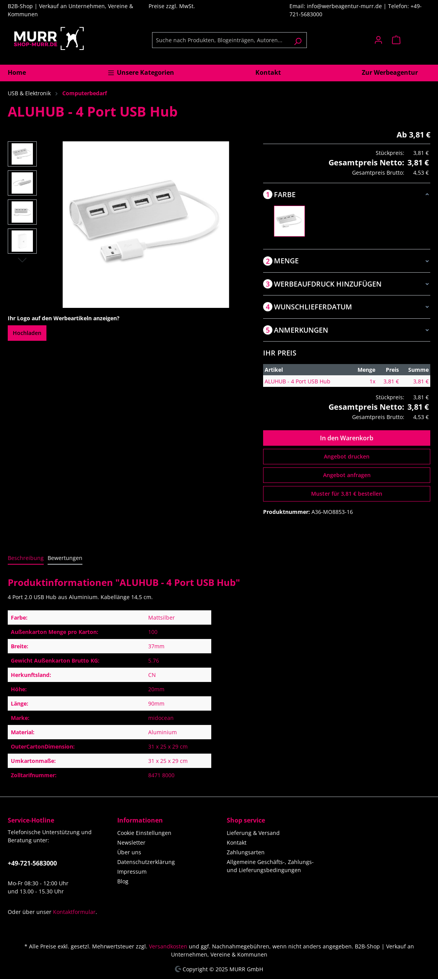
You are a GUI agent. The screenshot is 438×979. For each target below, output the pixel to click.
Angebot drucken (347, 456)
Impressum (132, 871)
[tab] (26, 558)
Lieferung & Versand (253, 832)
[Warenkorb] (408, 40)
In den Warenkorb (346, 438)
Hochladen (27, 333)
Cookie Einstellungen (144, 832)
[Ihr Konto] (378, 40)
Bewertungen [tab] (65, 558)
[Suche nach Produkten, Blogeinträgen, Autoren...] (220, 40)
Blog (122, 881)
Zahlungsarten (246, 852)
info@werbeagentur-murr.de (345, 6)
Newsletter (131, 842)
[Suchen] (298, 40)
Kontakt (236, 842)
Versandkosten (168, 946)
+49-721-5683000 (32, 863)
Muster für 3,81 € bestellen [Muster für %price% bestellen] (346, 493)
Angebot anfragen (347, 475)
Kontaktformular (74, 911)
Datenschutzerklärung (146, 862)
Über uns (129, 852)
